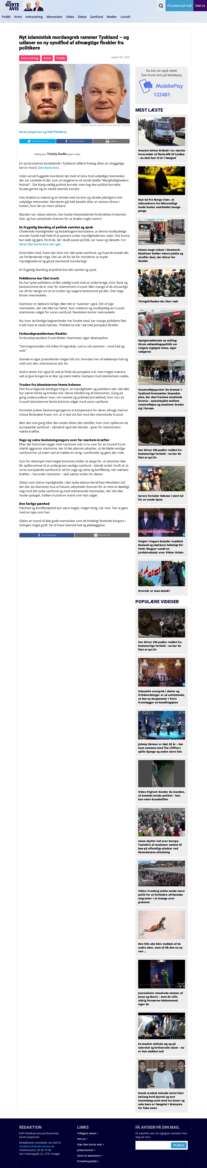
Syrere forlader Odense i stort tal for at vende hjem (161, 497)
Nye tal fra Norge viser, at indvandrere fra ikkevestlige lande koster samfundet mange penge (159, 205)
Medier (112, 17)
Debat (82, 17)
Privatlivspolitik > (88, 1161)
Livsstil (125, 17)
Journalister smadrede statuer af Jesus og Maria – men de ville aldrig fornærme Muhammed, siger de (160, 998)
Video (70, 17)
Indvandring (34, 17)
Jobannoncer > (86, 1150)
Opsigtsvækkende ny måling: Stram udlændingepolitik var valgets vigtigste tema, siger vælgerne (157, 346)
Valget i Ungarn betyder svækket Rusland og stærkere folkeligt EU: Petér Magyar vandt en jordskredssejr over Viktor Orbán (160, 546)
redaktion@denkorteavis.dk (36, 1146)
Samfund (96, 17)
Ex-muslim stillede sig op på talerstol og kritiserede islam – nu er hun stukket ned (161, 1047)
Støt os (200, 6)
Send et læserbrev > (89, 1155)
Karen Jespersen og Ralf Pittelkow (43, 132)
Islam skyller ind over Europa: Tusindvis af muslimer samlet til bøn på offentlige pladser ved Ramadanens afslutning (160, 846)
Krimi (18, 17)
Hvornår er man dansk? (154, 591)
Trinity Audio (57, 154)
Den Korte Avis (48, 168)
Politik (6, 17)
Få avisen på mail (179, 6)
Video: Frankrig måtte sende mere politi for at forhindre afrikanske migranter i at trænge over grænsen (161, 896)
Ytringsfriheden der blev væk (158, 301)
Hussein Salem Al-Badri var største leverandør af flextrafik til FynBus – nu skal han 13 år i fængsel (161, 154)
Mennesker (54, 17)
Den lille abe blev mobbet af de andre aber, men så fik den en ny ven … (160, 947)
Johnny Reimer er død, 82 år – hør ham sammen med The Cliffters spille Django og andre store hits (160, 747)
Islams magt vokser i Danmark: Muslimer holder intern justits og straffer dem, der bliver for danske (160, 255)
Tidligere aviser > (88, 1133)
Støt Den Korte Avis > (90, 1144)
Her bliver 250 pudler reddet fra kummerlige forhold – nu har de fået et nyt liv (160, 453)
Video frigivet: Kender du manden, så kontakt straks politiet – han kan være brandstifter (161, 795)
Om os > (82, 1139)
